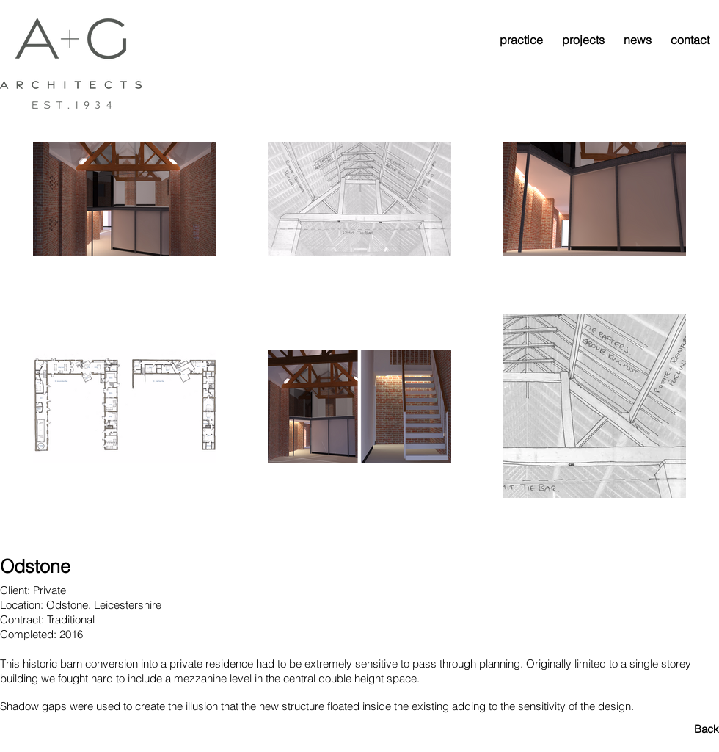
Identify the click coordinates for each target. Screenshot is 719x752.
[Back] (667, 728)
